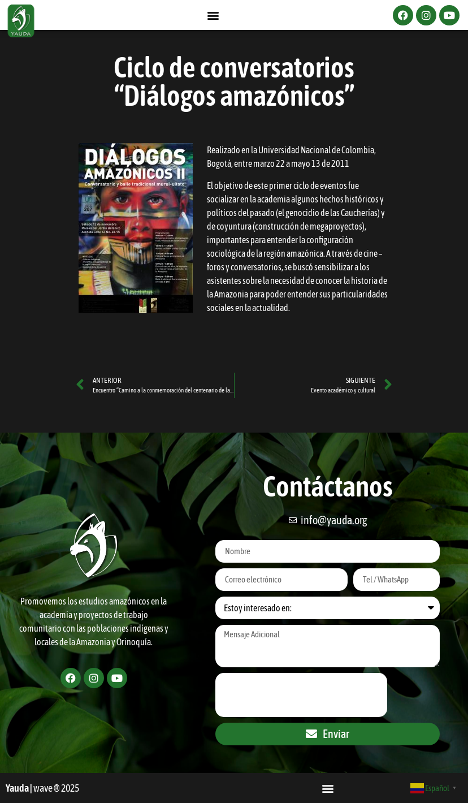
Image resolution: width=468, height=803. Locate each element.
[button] (213, 15)
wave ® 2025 (56, 788)
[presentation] (301, 695)
